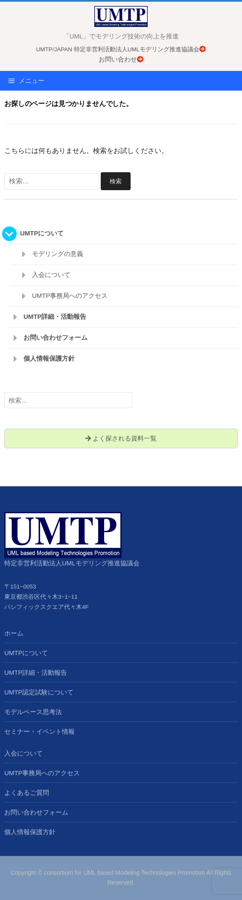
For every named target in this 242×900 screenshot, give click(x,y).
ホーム (13, 633)
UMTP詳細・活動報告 (55, 316)
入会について (51, 274)
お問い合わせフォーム (55, 337)
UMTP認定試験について (39, 692)
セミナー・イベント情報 (39, 731)
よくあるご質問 (26, 792)
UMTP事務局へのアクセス (70, 295)
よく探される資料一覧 (121, 438)
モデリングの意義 (57, 253)
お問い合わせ (121, 59)
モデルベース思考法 (33, 711)
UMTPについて (42, 233)
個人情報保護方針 (49, 358)
